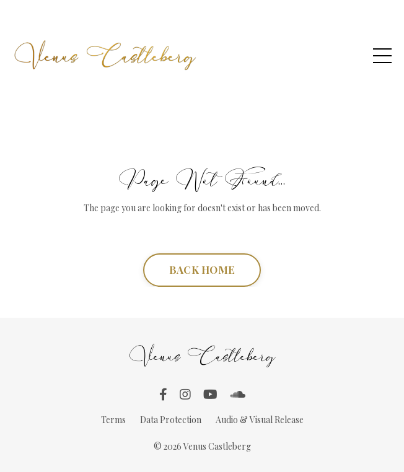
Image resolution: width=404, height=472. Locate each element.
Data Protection (170, 420)
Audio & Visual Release (260, 420)
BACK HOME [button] (202, 269)
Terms (113, 420)
